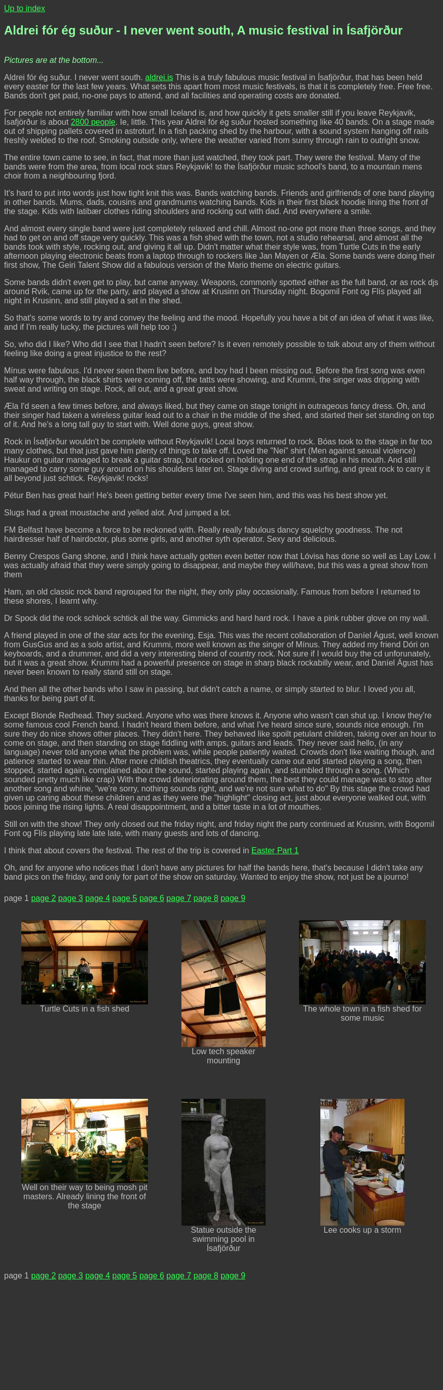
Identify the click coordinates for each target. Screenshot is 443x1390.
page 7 (178, 898)
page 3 (70, 898)
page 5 (125, 898)
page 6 (151, 898)
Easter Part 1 (275, 850)
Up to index (24, 8)
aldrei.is (159, 77)
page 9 (232, 898)
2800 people (93, 122)
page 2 (43, 898)
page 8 (206, 898)
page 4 (97, 898)
